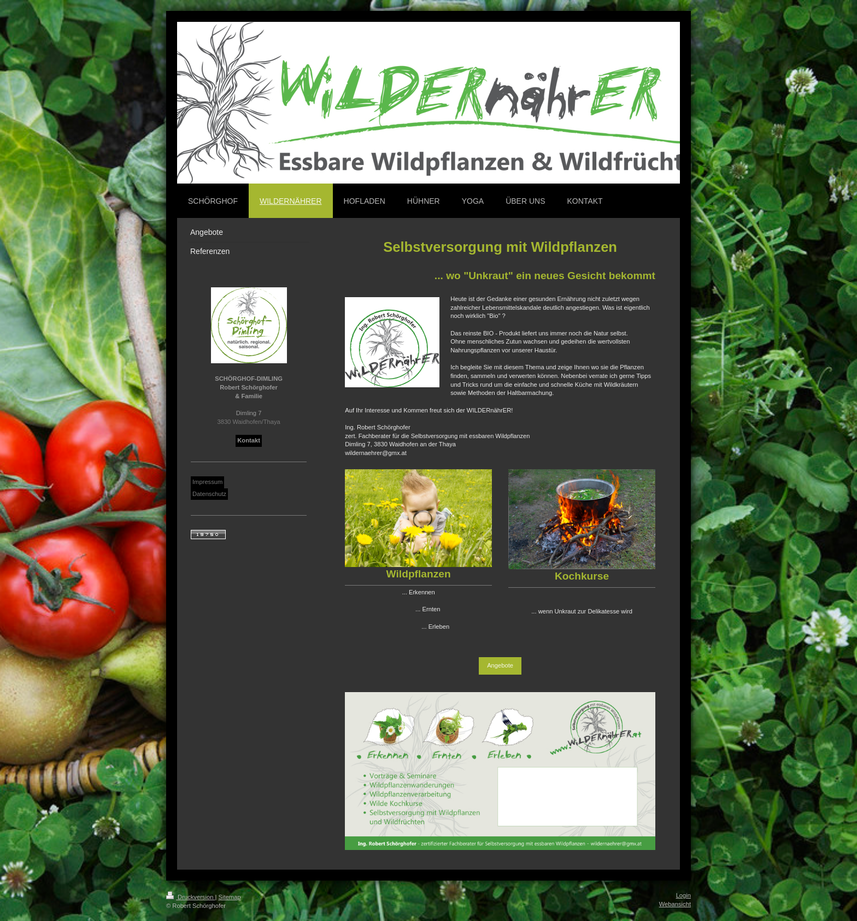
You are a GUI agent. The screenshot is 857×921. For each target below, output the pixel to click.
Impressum (207, 482)
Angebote (500, 665)
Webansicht (675, 904)
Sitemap (230, 897)
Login (683, 895)
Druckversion (190, 897)
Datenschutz (209, 494)
